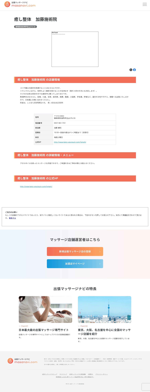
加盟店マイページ (75, 263)
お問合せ (90, 374)
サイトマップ (63, 374)
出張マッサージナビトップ (49, 374)
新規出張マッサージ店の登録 (75, 251)
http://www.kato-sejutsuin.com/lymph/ (70, 142)
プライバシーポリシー (101, 374)
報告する (12, 218)
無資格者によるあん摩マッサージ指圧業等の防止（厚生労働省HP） (75, 377)
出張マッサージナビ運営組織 (77, 374)
